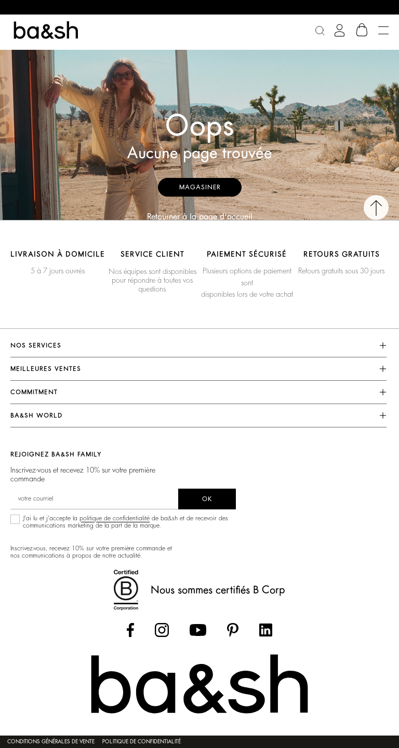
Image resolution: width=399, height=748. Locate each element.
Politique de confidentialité (141, 741)
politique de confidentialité (114, 518)
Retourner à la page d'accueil (199, 217)
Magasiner (199, 187)
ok (207, 499)
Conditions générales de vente (51, 741)
